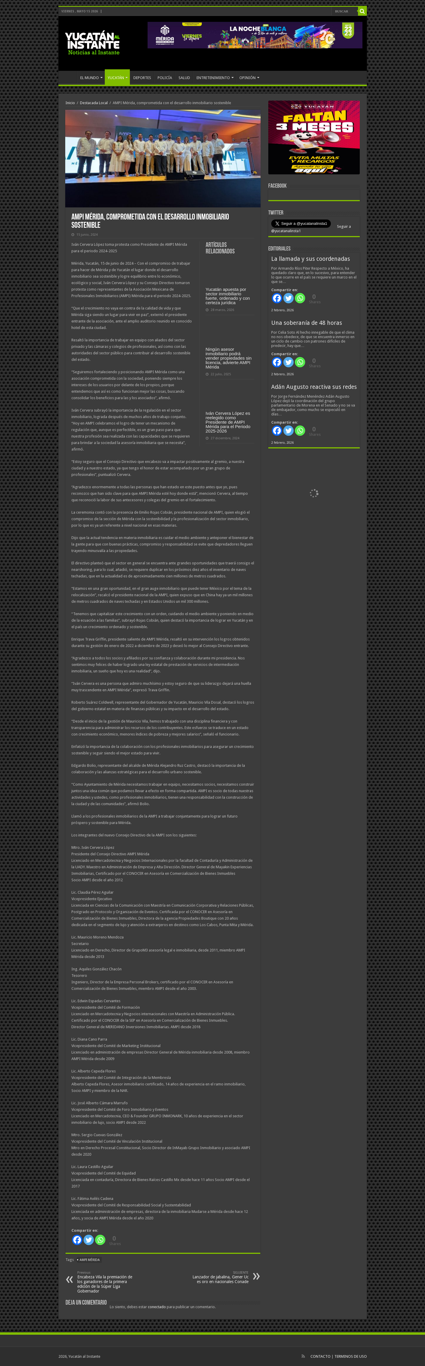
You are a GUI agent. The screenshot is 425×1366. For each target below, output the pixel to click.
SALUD (184, 78)
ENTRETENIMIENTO (213, 78)
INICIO (69, 77)
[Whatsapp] (100, 1240)
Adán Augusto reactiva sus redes (314, 387)
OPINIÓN (247, 78)
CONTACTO (320, 1356)
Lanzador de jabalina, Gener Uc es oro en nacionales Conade (218, 1277)
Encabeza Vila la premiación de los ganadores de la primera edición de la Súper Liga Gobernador (107, 1282)
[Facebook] (77, 1240)
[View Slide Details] (314, 139)
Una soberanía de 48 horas (306, 323)
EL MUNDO (89, 78)
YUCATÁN (116, 78)
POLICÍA (165, 78)
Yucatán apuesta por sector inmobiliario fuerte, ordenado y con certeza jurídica (228, 296)
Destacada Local (94, 103)
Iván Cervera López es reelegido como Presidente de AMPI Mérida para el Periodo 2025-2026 (228, 422)
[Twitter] (89, 1240)
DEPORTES (142, 78)
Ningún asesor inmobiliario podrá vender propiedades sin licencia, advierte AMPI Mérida (229, 358)
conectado (157, 1307)
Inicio (70, 103)
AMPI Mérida (90, 1260)
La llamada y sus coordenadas (310, 258)
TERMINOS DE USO (350, 1356)
